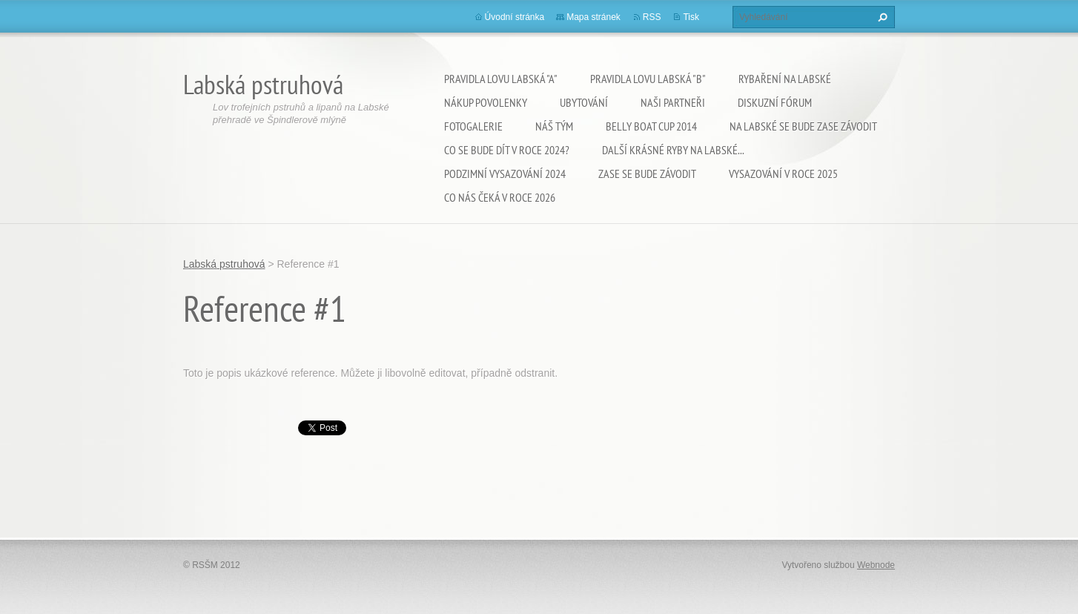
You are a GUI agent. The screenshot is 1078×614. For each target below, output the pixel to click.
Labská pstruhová (224, 264)
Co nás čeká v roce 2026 (499, 197)
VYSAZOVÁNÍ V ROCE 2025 (783, 173)
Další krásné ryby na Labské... (673, 149)
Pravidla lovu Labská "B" (648, 78)
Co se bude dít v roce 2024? (506, 149)
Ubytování (584, 102)
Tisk (691, 17)
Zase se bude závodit (647, 173)
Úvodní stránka (515, 17)
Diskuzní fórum (775, 102)
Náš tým (554, 126)
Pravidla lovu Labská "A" (501, 78)
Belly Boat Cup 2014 (651, 126)
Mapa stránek (593, 17)
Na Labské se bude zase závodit (803, 126)
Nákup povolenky (485, 102)
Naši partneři (673, 102)
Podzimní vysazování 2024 (505, 173)
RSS (652, 17)
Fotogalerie (473, 126)
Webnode (876, 565)
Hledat (881, 17)
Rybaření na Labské (784, 78)
